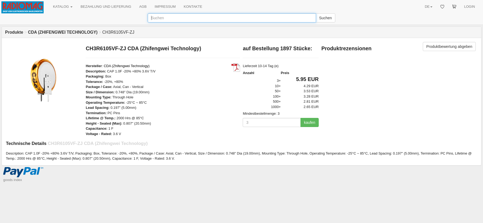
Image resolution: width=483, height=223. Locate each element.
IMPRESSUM (165, 7)
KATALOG (63, 7)
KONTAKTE (193, 7)
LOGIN (469, 7)
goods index (12, 180)
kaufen (309, 122)
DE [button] (428, 7)
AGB (142, 7)
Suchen (325, 18)
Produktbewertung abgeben (449, 46)
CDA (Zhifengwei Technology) (127, 66)
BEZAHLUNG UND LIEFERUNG (106, 7)
